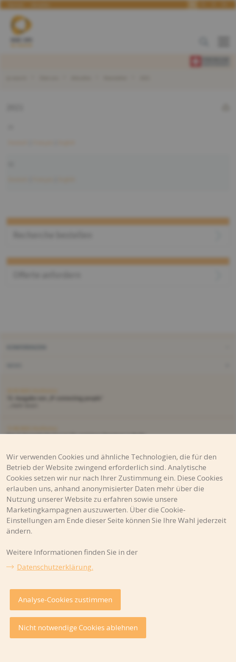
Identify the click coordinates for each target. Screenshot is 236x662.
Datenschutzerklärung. (55, 567)
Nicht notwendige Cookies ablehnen (78, 627)
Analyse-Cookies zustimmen (65, 599)
